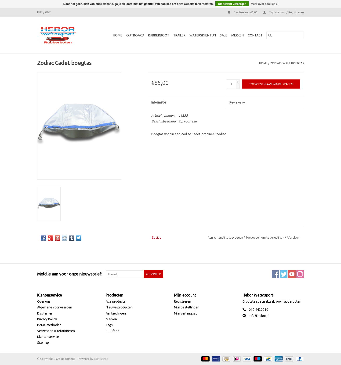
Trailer (179, 35)
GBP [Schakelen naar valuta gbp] (48, 12)
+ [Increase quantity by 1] (238, 81)
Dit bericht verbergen (232, 4)
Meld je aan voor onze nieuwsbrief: (69, 274)
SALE (223, 35)
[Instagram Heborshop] (300, 274)
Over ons (44, 301)
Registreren (182, 301)
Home (117, 35)
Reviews (237, 102)
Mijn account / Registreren (283, 12)
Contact (255, 35)
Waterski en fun (202, 35)
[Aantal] (231, 84)
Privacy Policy (47, 319)
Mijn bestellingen (186, 307)
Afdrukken (293, 237)
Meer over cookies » (264, 4)
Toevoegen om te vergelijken (265, 237)
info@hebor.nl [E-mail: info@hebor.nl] (259, 316)
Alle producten (116, 301)
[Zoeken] (285, 35)
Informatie (158, 102)
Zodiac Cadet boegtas (287, 63)
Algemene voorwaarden (54, 307)
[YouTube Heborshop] (292, 274)
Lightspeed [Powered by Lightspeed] (101, 358)
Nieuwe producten (119, 307)
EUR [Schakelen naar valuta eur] (40, 12)
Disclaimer (44, 313)
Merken (237, 35)
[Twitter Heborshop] (283, 274)
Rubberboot (158, 35)
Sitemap (43, 342)
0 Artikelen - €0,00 (243, 12)
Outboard (135, 35)
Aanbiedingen (116, 313)
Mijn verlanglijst (185, 313)
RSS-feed (112, 331)
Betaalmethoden (49, 325)
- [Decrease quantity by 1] (237, 86)
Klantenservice (48, 337)
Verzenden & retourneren (56, 331)
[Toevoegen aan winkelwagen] (271, 84)
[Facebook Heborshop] (275, 274)
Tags (109, 325)
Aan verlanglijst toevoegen (226, 237)
